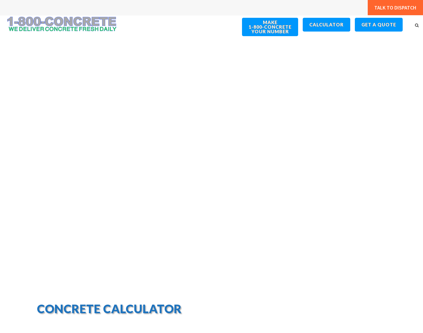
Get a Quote (379, 24)
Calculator (327, 24)
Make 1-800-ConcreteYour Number (270, 27)
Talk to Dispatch (391, 8)
